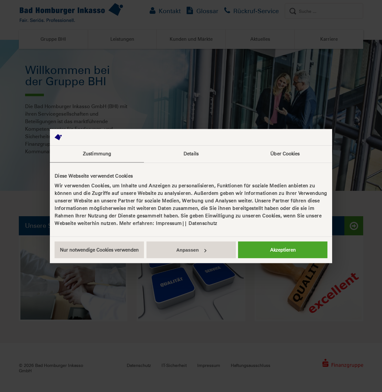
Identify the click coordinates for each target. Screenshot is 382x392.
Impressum (169, 223)
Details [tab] (191, 154)
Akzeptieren (283, 250)
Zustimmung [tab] (97, 154)
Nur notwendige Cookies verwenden (99, 250)
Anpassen (191, 250)
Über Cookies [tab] (285, 154)
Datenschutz (202, 223)
